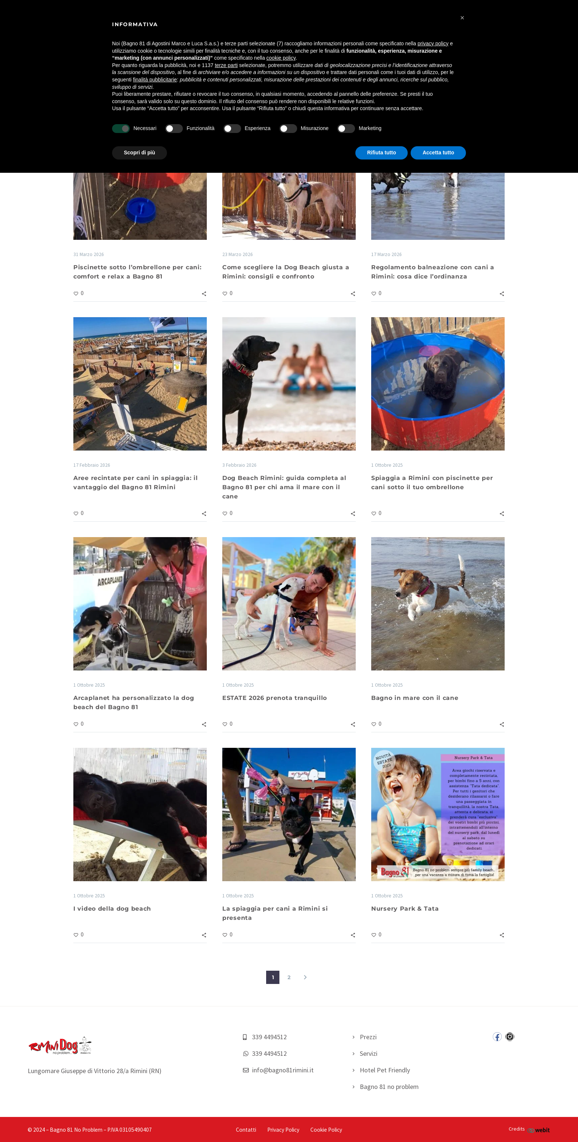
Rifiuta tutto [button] (381, 152)
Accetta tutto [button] (438, 152)
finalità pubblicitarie (155, 80)
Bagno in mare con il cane (415, 697)
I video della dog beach (112, 908)
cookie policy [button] (281, 58)
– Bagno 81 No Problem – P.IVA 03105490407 (99, 1129)
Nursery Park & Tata (405, 908)
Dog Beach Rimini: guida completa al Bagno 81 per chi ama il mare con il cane (284, 487)
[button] (462, 18)
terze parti (226, 65)
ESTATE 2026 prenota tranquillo (274, 697)
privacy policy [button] (433, 43)
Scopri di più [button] (139, 152)
